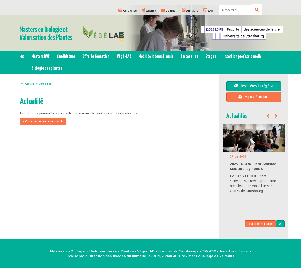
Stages (210, 56)
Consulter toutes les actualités (43, 121)
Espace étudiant (253, 96)
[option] (150, 28)
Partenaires (189, 56)
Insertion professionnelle (242, 56)
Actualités (45, 83)
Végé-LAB (124, 56)
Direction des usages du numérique (119, 256)
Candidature (66, 56)
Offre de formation (96, 56)
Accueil (29, 83)
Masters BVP (41, 56)
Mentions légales (203, 256)
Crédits (228, 256)
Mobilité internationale (156, 56)
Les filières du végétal (253, 86)
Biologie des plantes (47, 68)
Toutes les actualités (260, 224)
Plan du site (175, 256)
